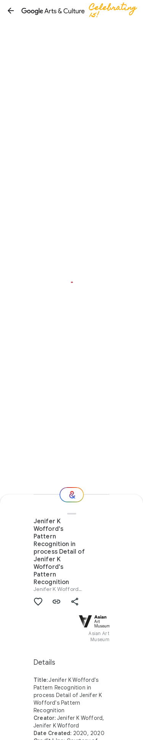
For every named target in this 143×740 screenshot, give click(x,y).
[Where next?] (71, 494)
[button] (11, 11)
